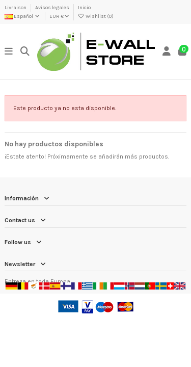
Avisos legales (52, 8)
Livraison (16, 8)
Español (23, 16)
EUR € (59, 16)
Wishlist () (96, 16)
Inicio (84, 8)
